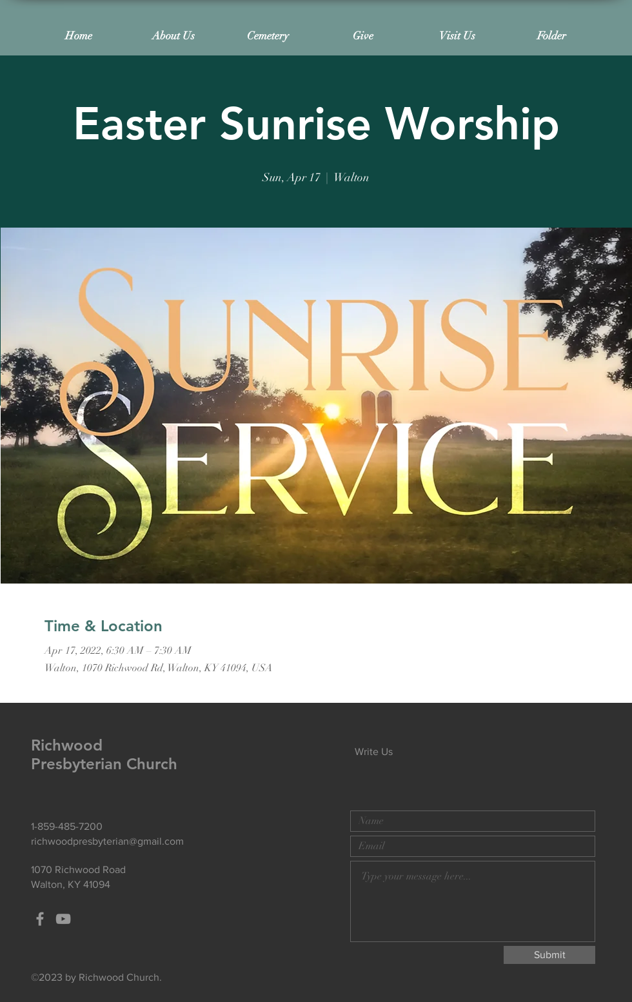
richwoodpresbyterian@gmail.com (107, 841)
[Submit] (549, 955)
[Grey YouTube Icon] (63, 919)
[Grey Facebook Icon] (40, 919)
